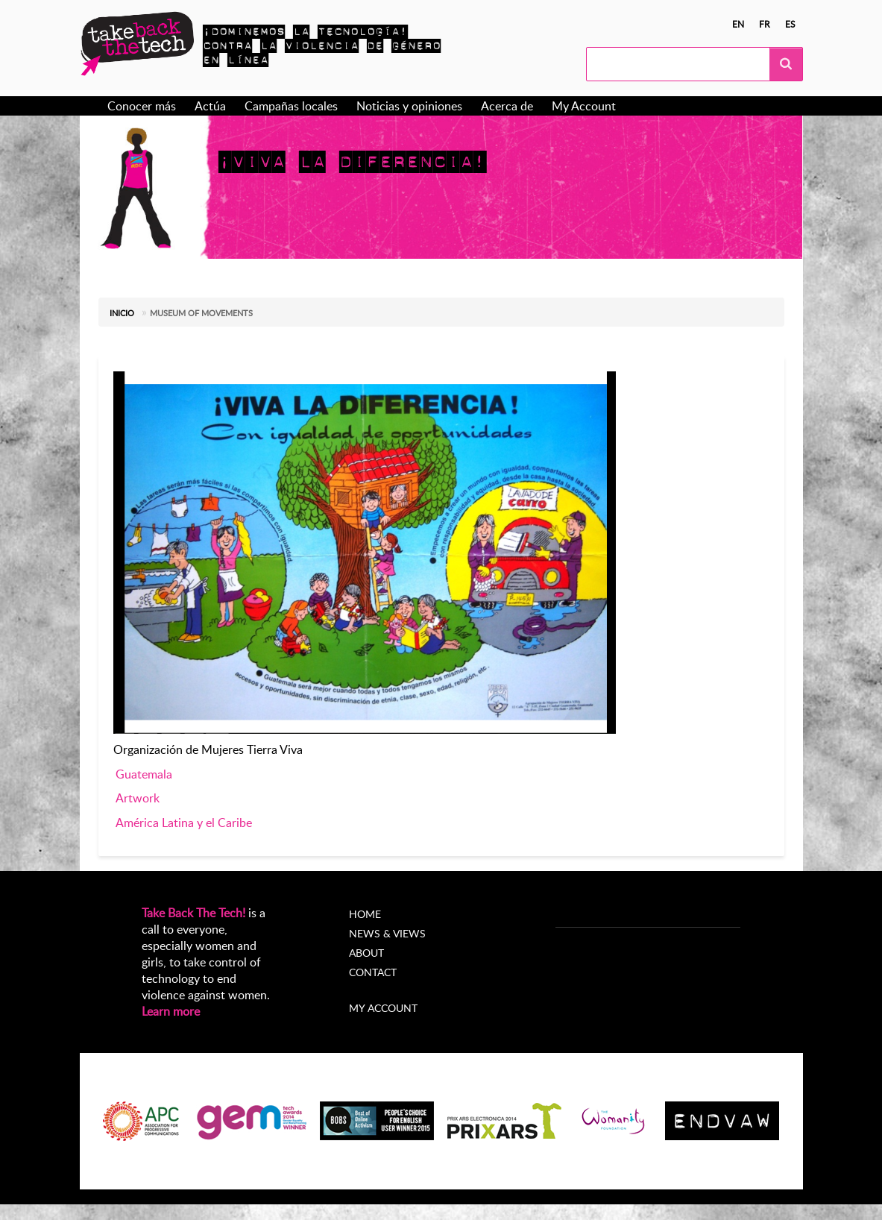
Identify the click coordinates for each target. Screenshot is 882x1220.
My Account (584, 106)
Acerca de (507, 106)
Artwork (138, 798)
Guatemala (144, 774)
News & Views (387, 933)
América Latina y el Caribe (184, 822)
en (738, 24)
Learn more (171, 1011)
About (366, 953)
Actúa (210, 106)
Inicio (122, 313)
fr (764, 24)
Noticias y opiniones (409, 106)
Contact (373, 972)
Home (365, 914)
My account (383, 1008)
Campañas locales (291, 106)
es (790, 24)
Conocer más (141, 106)
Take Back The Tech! (193, 913)
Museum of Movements (201, 313)
